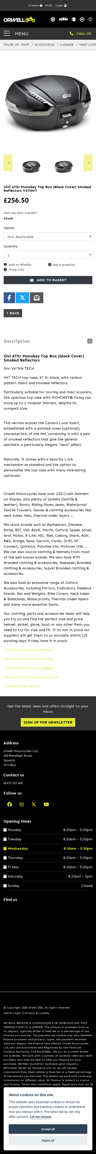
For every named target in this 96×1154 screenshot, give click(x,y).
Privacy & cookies (37, 1013)
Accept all (47, 1129)
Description (17, 341)
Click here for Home (21, 686)
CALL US (80, 33)
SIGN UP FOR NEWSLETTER (48, 722)
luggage (67, 44)
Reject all (48, 1140)
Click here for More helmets (28, 650)
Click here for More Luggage (28, 668)
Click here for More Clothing (28, 659)
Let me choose (41, 1117)
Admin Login (12, 1013)
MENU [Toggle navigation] (16, 33)
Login (61, 5)
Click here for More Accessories (31, 677)
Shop (25, 44)
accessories (45, 44)
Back (12, 313)
